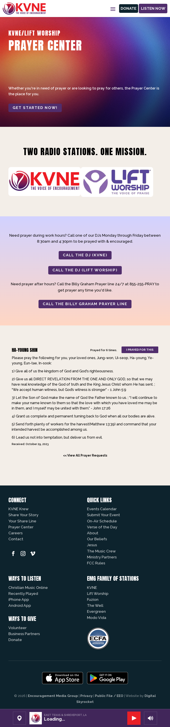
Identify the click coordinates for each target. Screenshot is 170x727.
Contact (15, 539)
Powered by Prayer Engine (24, 463)
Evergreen (96, 611)
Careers (15, 533)
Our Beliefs (97, 539)
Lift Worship (97, 593)
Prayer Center (20, 527)
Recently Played (23, 593)
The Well (95, 605)
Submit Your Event (103, 515)
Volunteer (17, 628)
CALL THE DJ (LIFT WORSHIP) (85, 270)
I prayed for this (139, 349)
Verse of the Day (102, 527)
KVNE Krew (18, 509)
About (92, 533)
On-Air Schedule (102, 521)
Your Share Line (22, 521)
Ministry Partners (102, 557)
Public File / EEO (109, 696)
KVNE (92, 587)
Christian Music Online (28, 587)
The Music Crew (101, 551)
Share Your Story (23, 515)
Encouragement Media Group (53, 696)
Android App (19, 605)
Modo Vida (96, 617)
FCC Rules (96, 563)
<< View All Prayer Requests (85, 455)
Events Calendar (102, 509)
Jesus (92, 545)
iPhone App (18, 599)
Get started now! (35, 107)
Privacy (86, 696)
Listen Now (153, 8)
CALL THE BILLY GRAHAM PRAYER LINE (85, 304)
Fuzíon (93, 599)
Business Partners (24, 634)
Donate (128, 8)
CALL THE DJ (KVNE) (85, 255)
